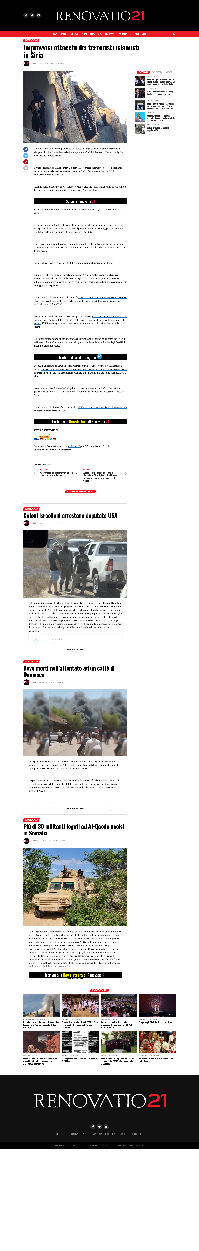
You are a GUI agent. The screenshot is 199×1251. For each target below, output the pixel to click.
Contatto (123, 34)
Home (55, 34)
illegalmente (119, 300)
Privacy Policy (96, 34)
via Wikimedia (75, 446)
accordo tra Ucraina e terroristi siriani (66, 365)
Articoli (63, 34)
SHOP (144, 34)
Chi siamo (74, 34)
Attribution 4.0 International (58, 449)
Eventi (84, 34)
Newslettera (110, 34)
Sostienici (135, 34)
